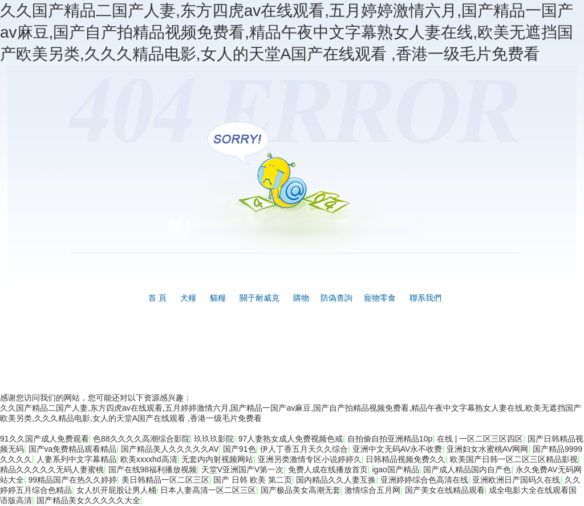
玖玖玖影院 (214, 438)
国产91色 (239, 449)
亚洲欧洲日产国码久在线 (516, 479)
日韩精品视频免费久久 (405, 459)
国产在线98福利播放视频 (152, 469)
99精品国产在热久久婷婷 (73, 479)
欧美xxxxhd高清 (148, 459)
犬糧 (188, 297)
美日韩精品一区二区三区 (165, 479)
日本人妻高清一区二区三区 (208, 490)
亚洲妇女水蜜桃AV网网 (488, 449)
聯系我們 (425, 297)
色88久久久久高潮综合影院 (141, 438)
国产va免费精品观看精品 (73, 449)
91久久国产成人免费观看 (44, 438)
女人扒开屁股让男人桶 (116, 490)
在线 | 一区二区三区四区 (480, 438)
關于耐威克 (259, 297)
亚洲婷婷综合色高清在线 (424, 479)
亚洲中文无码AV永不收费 (397, 449)
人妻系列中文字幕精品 (76, 459)
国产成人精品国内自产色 (467, 469)
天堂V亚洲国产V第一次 (242, 469)
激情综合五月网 (372, 490)
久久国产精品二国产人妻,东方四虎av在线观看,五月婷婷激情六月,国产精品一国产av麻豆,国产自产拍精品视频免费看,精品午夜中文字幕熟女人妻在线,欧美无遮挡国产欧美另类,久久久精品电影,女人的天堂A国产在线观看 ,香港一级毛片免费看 (286, 32)
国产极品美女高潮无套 (300, 490)
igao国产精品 (395, 469)
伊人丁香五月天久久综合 (304, 449)
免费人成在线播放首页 (328, 469)
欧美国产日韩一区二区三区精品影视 (514, 459)
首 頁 (157, 297)
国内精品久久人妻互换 (336, 479)
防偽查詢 (336, 297)
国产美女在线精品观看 (445, 490)
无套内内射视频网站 (217, 459)
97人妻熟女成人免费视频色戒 (290, 438)
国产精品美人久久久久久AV (170, 449)
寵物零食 (380, 297)
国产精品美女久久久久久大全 (88, 500)
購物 (301, 297)
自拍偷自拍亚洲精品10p (389, 438)
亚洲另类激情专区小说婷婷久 (310, 459)
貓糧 (218, 297)
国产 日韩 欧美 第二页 (252, 479)
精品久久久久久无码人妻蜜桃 (52, 469)
